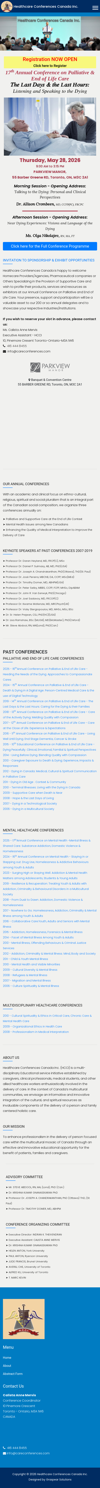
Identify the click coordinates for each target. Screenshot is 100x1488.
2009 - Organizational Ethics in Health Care (32, 1026)
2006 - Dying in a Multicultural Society (28, 809)
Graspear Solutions (59, 1479)
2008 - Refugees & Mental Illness (25, 975)
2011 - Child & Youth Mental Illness (25, 959)
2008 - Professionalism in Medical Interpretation (36, 1032)
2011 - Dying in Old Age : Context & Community (34, 782)
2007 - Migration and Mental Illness (27, 980)
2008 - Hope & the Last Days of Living (28, 798)
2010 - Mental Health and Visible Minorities (31, 964)
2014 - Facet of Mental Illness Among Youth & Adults (38, 937)
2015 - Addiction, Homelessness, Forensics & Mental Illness (43, 932)
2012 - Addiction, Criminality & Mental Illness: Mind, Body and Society (49, 954)
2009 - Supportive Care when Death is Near (32, 793)
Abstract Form (13, 1374)
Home (7, 1357)
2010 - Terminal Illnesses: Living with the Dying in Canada (41, 787)
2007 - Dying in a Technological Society (30, 803)
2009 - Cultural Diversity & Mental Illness (30, 970)
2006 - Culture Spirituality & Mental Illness (31, 986)
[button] (95, 7)
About (7, 1366)
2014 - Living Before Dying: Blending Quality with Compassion (44, 755)
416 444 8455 (16, 346)
